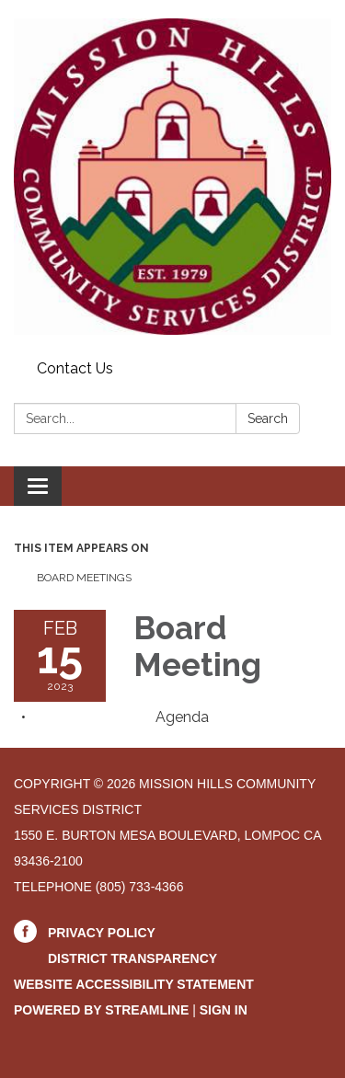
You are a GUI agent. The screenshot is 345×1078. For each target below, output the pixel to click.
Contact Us (75, 368)
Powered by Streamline (101, 1010)
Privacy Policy (101, 932)
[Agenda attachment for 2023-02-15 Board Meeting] (182, 717)
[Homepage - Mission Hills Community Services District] (172, 176)
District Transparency (132, 958)
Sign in (223, 1010)
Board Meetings (84, 577)
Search (267, 418)
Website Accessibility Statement (134, 984)
